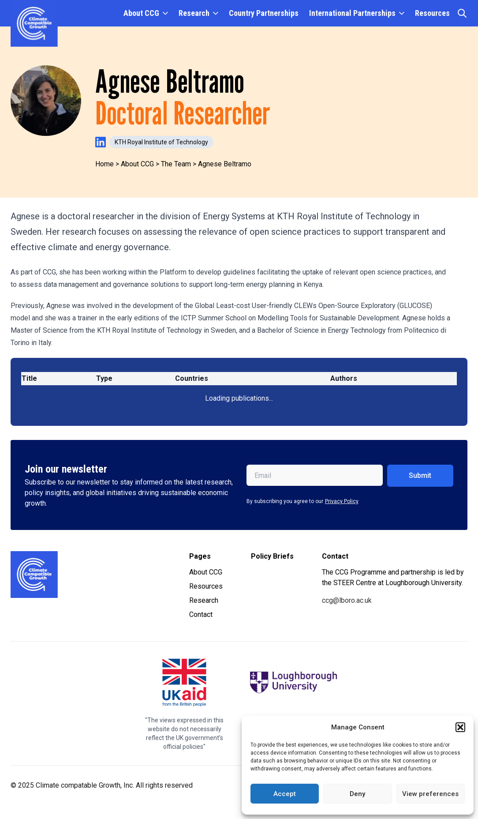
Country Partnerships (264, 13)
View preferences (430, 794)
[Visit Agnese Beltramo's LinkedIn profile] (100, 142)
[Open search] (462, 13)
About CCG (141, 13)
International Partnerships (352, 13)
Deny (357, 794)
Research (194, 13)
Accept (284, 794)
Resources (432, 13)
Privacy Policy (341, 501)
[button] (460, 727)
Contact (201, 614)
